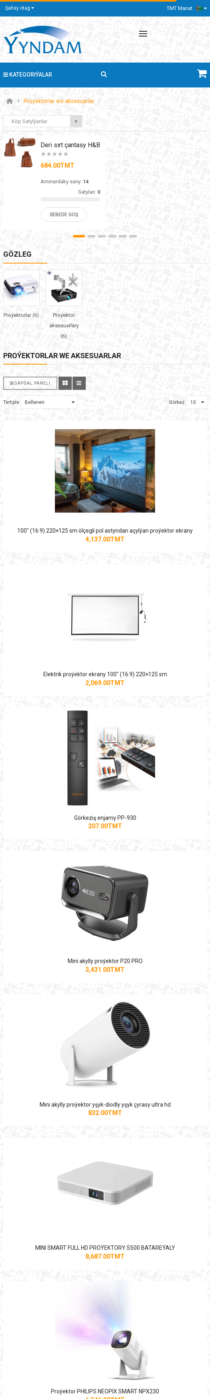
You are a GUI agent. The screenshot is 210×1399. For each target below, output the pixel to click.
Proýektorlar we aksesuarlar (59, 101)
